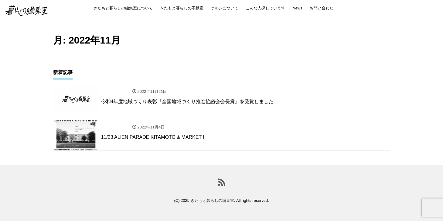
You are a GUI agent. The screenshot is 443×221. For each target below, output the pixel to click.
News (297, 8)
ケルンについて (224, 8)
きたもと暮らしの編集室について (123, 8)
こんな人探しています (265, 8)
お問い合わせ (321, 8)
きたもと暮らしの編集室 (212, 200)
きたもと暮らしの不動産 (181, 8)
